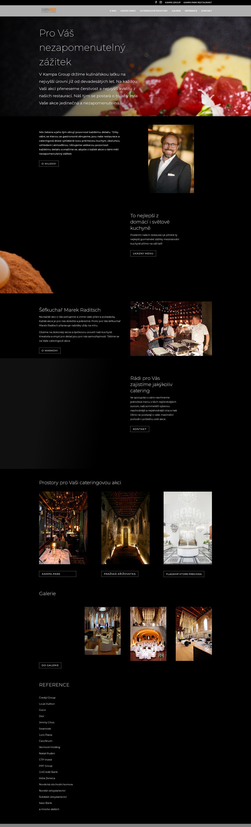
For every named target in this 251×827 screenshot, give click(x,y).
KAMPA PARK (51, 573)
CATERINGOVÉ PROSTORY (154, 11)
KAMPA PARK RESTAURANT (198, 3)
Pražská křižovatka (120, 573)
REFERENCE (191, 11)
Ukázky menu (143, 253)
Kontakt (140, 429)
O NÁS (113, 11)
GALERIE (176, 11)
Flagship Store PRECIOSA (184, 574)
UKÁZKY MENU (128, 11)
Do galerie (50, 665)
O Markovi (50, 350)
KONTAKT (206, 11)
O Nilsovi (49, 163)
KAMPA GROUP (173, 3)
